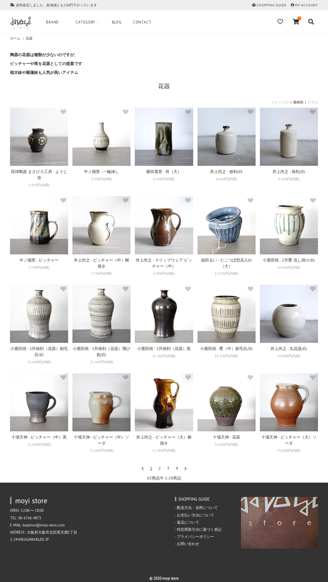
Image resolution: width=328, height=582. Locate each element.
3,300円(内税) (101, 179)
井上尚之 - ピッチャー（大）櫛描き (163, 440)
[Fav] (280, 21)
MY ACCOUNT (306, 5)
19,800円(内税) (289, 356)
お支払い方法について (195, 515)
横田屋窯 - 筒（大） (163, 171)
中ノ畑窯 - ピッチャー (39, 260)
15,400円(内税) (39, 362)
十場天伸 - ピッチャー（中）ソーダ (101, 440)
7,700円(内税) (39, 267)
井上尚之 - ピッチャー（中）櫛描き (101, 263)
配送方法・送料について (197, 507)
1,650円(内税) (39, 185)
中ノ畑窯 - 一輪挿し (101, 171)
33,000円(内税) (226, 444)
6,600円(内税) (164, 179)
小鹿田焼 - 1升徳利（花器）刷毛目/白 (39, 351)
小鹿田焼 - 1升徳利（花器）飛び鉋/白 (101, 351)
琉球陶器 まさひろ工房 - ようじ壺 (39, 174)
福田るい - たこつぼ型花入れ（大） (226, 263)
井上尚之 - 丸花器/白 (288, 348)
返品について (188, 522)
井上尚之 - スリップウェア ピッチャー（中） (164, 263)
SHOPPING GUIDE (271, 5)
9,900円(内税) (164, 273)
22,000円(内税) (39, 444)
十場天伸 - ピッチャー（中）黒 (39, 437)
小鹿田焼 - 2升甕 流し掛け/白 (289, 260)
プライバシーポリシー (195, 536)
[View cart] (296, 21)
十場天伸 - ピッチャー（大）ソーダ (289, 440)
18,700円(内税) (226, 356)
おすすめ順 (280, 102)
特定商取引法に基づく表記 (199, 529)
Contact (142, 22)
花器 (29, 38)
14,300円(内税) (289, 267)
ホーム (15, 38)
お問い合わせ (188, 543)
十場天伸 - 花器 (226, 437)
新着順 (313, 102)
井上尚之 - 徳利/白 (226, 171)
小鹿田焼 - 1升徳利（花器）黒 (164, 348)
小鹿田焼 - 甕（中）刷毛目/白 (226, 348)
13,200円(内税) (226, 273)
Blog (117, 22)
